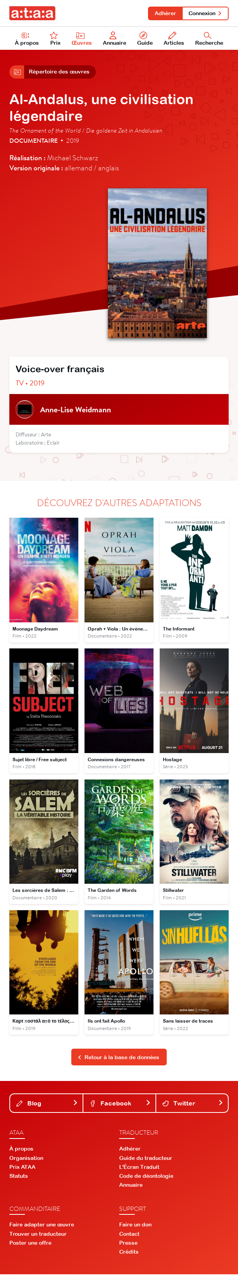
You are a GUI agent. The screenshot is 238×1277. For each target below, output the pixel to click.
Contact (129, 1236)
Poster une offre (30, 1245)
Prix (55, 39)
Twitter (192, 1105)
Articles (174, 39)
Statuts (18, 1178)
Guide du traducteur (145, 1160)
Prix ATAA (22, 1169)
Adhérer (164, 13)
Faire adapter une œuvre (41, 1227)
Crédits (129, 1254)
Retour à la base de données (118, 1059)
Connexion (205, 13)
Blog (47, 1105)
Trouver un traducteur (38, 1236)
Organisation (26, 1160)
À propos (27, 39)
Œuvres (82, 39)
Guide (145, 39)
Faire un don (135, 1227)
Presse (128, 1245)
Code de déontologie (146, 1178)
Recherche (209, 39)
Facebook (120, 1105)
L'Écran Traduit (139, 1169)
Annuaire (115, 39)
